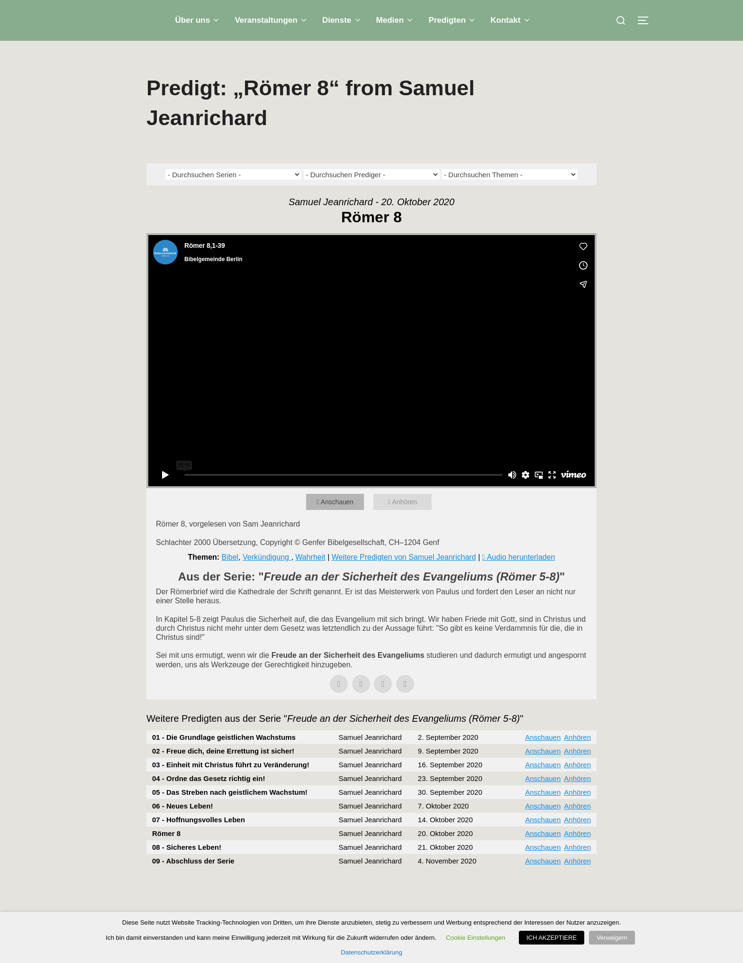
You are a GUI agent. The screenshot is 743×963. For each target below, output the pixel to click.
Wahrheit (310, 546)
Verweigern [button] (612, 937)
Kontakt (510, 20)
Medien (395, 20)
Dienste (342, 20)
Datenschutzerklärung (371, 952)
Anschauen (340, 491)
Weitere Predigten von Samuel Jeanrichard (404, 546)
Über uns (197, 20)
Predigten (452, 20)
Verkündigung (267, 546)
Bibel (230, 546)
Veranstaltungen (271, 20)
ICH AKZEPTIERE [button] (554, 937)
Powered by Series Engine (561, 875)
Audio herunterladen (521, 546)
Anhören (407, 491)
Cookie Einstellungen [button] (477, 937)
